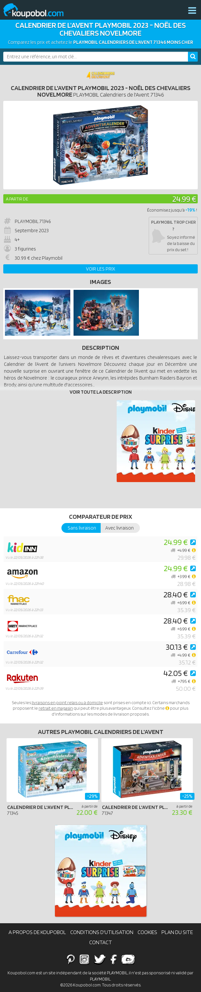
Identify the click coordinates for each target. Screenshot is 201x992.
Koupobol (37, 10)
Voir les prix (100, 269)
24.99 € (184, 199)
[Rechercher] (193, 57)
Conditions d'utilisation (101, 932)
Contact (100, 942)
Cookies (147, 932)
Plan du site (177, 932)
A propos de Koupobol (37, 932)
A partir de (17, 198)
